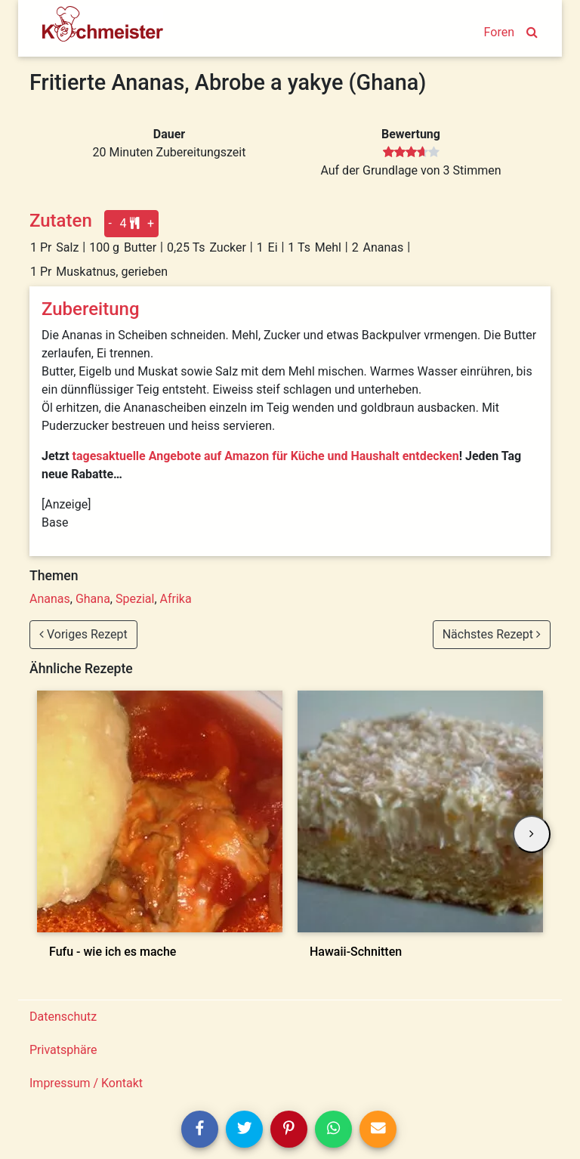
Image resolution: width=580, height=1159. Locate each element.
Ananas (49, 599)
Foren (499, 32)
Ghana (93, 599)
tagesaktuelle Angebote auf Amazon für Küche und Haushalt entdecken (265, 456)
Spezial (135, 599)
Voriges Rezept (83, 634)
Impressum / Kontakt (86, 1083)
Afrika (176, 599)
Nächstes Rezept (492, 634)
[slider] (411, 153)
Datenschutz (63, 1016)
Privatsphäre (63, 1050)
